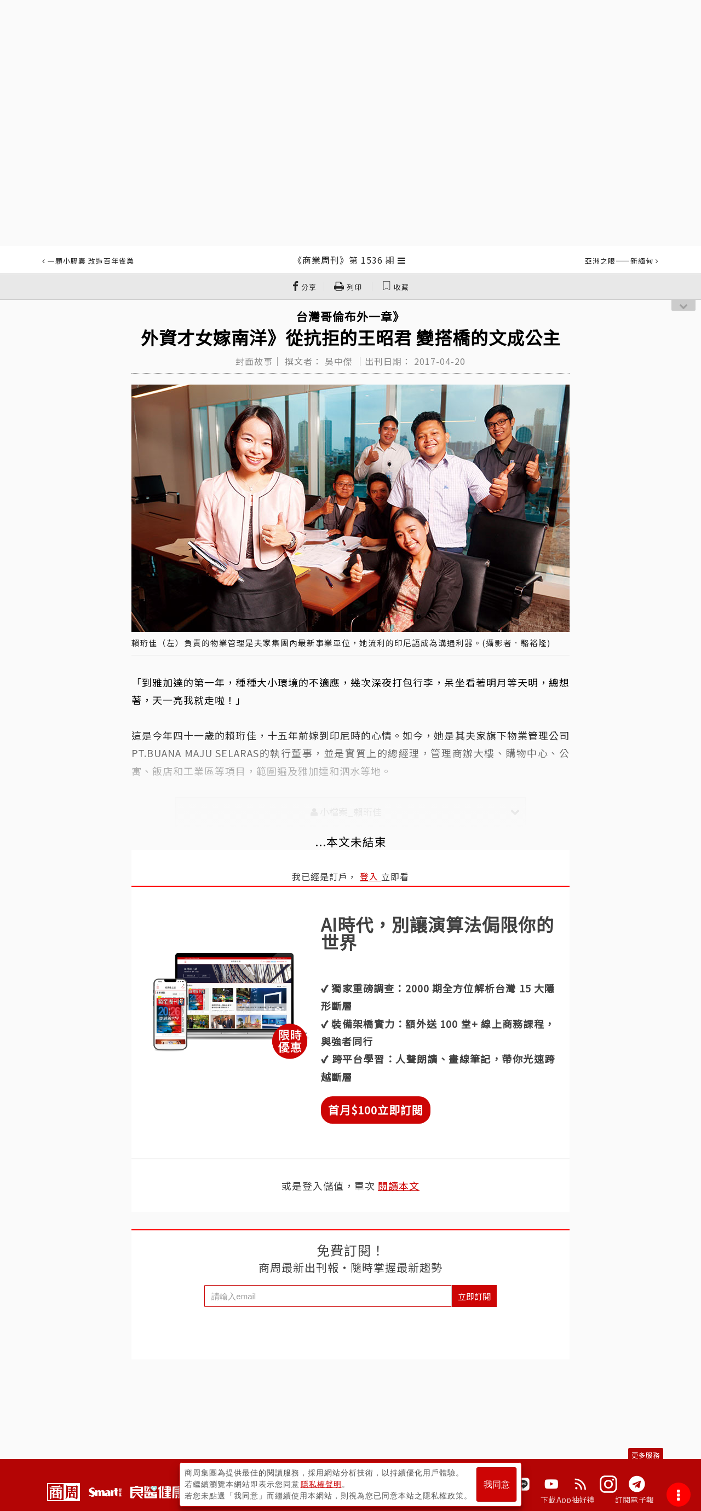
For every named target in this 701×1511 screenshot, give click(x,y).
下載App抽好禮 (568, 1499)
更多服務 (645, 1455)
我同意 (497, 1484)
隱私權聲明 (321, 1484)
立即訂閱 (474, 1296)
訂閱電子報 (634, 1499)
